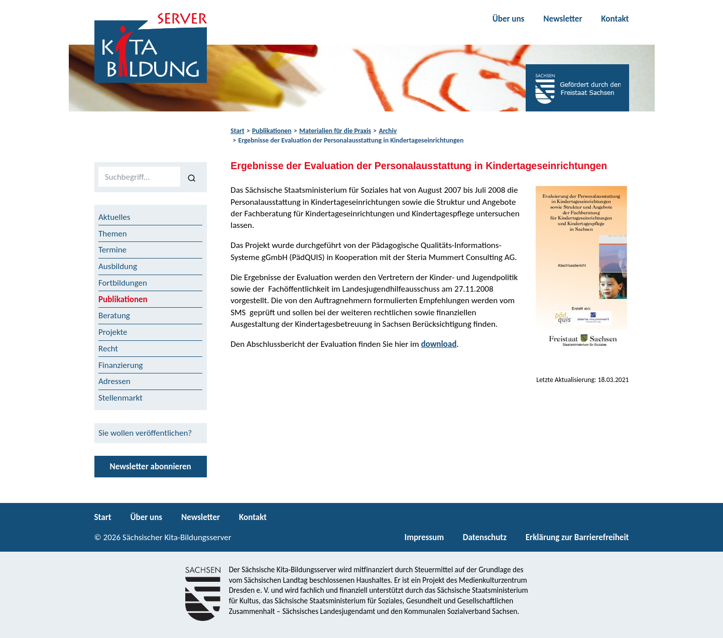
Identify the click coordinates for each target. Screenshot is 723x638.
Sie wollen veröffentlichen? (145, 433)
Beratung (114, 315)
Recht (108, 348)
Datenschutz (485, 537)
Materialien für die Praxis (335, 130)
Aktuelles (114, 217)
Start (237, 130)
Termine (112, 249)
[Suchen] (191, 177)
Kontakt (615, 19)
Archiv (388, 130)
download (438, 344)
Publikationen (272, 130)
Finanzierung (120, 365)
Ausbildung (117, 266)
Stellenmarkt (120, 398)
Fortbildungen (122, 283)
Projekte (113, 332)
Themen (112, 233)
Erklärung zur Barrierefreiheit (577, 537)
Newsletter (562, 19)
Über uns (509, 19)
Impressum (424, 537)
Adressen (114, 381)
